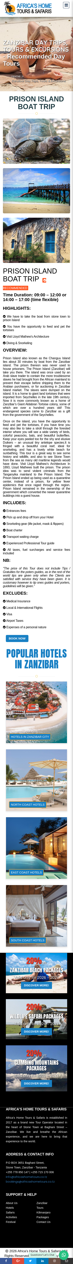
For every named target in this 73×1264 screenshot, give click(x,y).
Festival (11, 1221)
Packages (43, 1217)
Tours (40, 1207)
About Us (12, 1203)
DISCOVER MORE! (36, 985)
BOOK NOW (17, 638)
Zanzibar (42, 1203)
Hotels (10, 1207)
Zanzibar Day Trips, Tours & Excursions (39, 81)
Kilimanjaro (44, 1212)
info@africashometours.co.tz (26, 1177)
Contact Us (44, 1221)
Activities (11, 1217)
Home (16, 76)
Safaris (10, 1212)
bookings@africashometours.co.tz (30, 1182)
